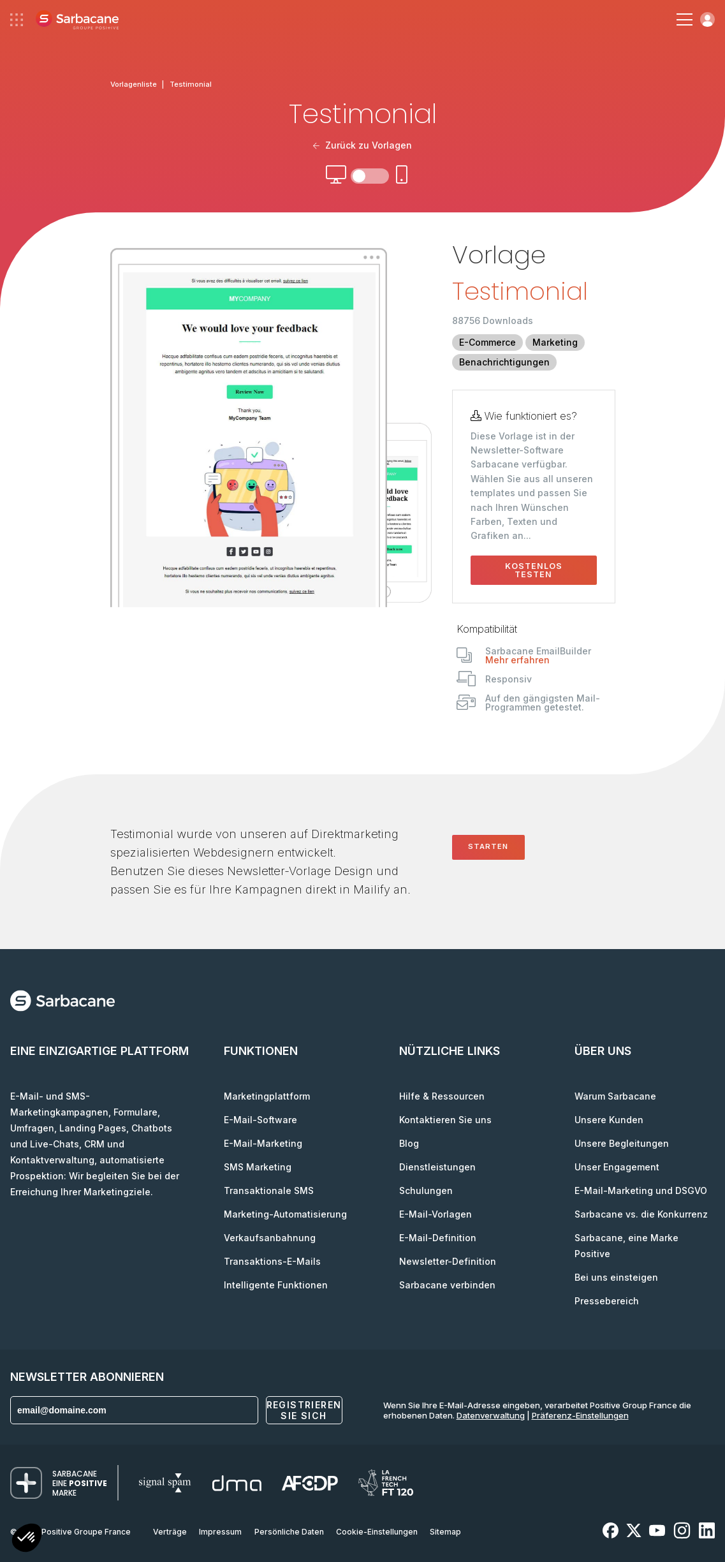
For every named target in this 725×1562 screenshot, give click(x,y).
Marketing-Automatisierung (285, 1214)
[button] (26, 1539)
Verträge (170, 1531)
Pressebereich (607, 1300)
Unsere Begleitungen (622, 1143)
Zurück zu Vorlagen (363, 145)
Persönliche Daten (289, 1531)
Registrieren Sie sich (304, 1410)
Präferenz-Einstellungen (580, 1415)
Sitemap (445, 1531)
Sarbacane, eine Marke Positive (626, 1245)
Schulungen (426, 1190)
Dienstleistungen (437, 1166)
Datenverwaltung (491, 1415)
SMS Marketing (257, 1166)
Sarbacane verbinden (447, 1284)
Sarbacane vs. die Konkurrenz (641, 1214)
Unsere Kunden (609, 1119)
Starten (488, 846)
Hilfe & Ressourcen (442, 1096)
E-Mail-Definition (437, 1237)
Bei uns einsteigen (616, 1277)
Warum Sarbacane (615, 1096)
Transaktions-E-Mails (272, 1261)
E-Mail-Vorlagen (435, 1214)
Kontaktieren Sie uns (445, 1119)
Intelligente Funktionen (276, 1284)
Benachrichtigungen (504, 362)
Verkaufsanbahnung (270, 1237)
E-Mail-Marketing (263, 1143)
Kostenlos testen (533, 570)
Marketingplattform (267, 1096)
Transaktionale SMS (269, 1190)
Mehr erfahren (517, 659)
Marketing (555, 342)
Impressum (220, 1531)
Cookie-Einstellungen (377, 1531)
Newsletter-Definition (447, 1261)
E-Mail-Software (260, 1119)
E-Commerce (487, 342)
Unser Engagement (617, 1166)
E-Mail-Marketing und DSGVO (641, 1190)
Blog (409, 1143)
